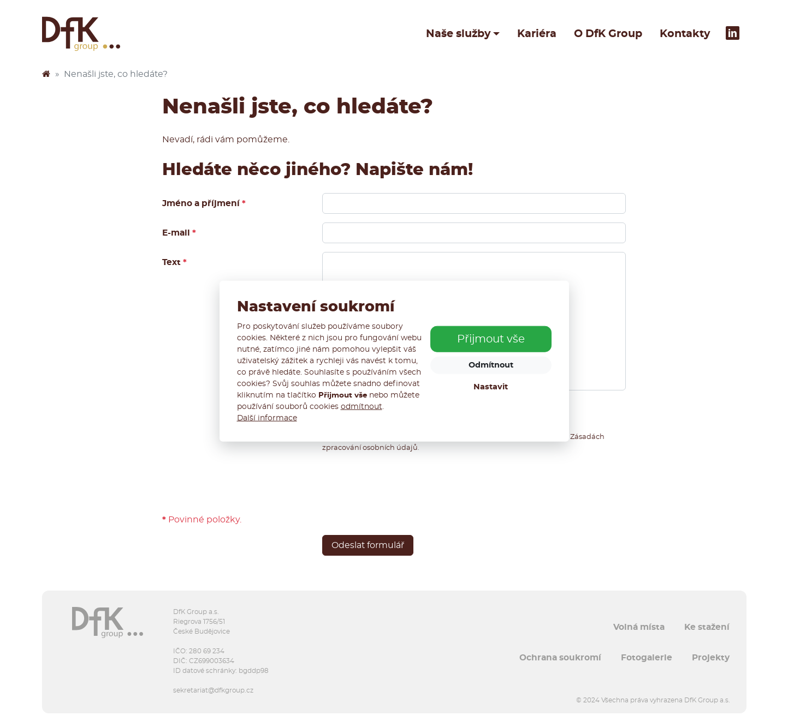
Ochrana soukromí (560, 657)
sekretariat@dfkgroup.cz (213, 690)
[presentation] (405, 483)
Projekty (711, 657)
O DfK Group (608, 33)
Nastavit (490, 387)
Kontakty (685, 33)
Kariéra (536, 33)
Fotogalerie (646, 657)
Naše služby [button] (458, 33)
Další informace (267, 418)
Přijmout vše (491, 339)
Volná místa (639, 627)
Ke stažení (707, 627)
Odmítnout (491, 365)
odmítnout (361, 406)
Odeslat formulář (367, 545)
